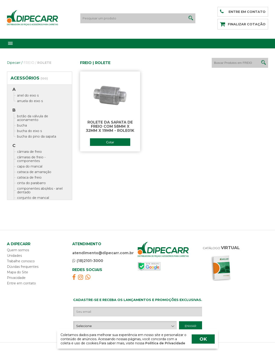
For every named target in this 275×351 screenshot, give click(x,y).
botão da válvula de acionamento (32, 118)
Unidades (14, 256)
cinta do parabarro (31, 183)
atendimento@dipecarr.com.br (103, 253)
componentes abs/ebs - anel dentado (40, 190)
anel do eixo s (28, 95)
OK (203, 339)
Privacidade (16, 278)
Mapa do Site (17, 272)
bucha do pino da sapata (36, 136)
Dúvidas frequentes (22, 267)
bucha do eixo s (29, 131)
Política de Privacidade (164, 343)
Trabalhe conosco (21, 261)
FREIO (29, 62)
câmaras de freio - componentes (31, 159)
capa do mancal (29, 166)
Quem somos (18, 250)
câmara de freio (29, 151)
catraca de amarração (34, 172)
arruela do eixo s (30, 101)
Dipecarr (15, 62)
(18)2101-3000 (87, 261)
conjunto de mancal (33, 198)
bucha (22, 125)
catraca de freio (29, 177)
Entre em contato (21, 283)
